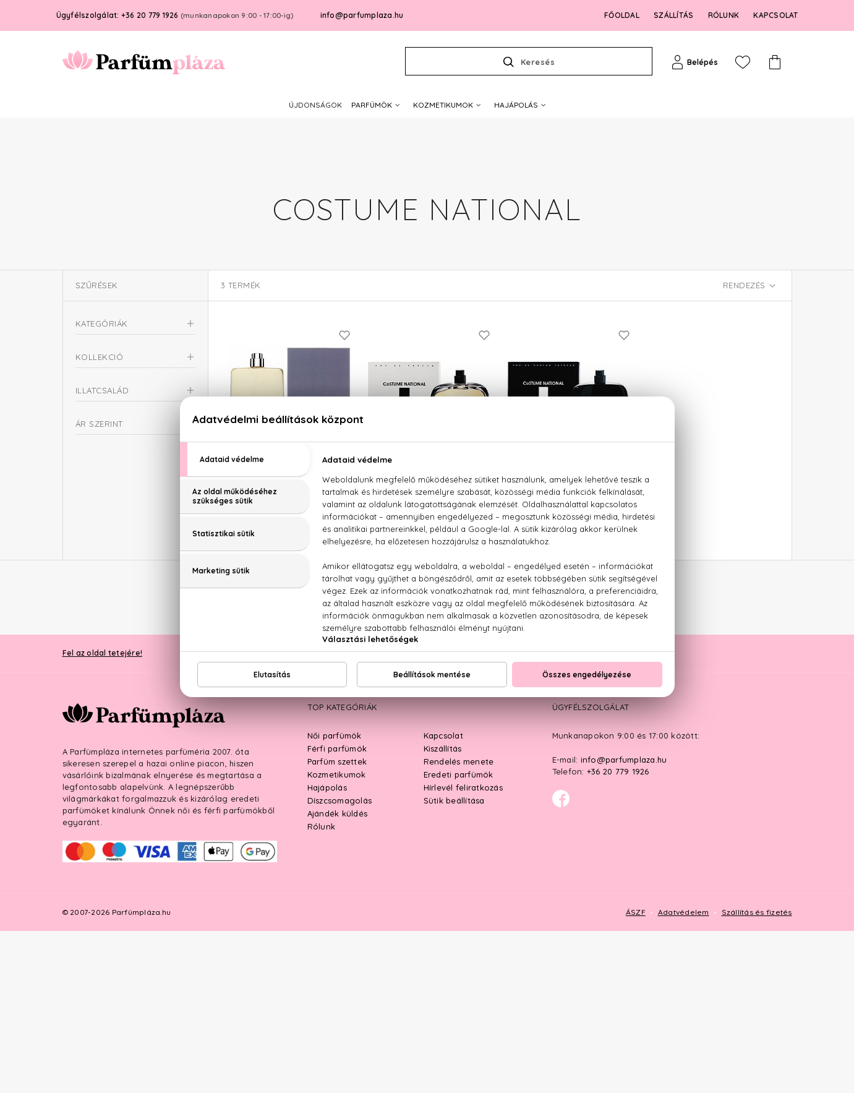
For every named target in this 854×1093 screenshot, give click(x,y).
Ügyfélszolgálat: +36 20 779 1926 (175, 15)
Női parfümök (334, 897)
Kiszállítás (443, 910)
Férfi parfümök (337, 910)
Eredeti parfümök (458, 936)
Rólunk (321, 988)
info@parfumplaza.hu (362, 15)
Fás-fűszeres (115, 538)
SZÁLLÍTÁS (673, 15)
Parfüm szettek (337, 923)
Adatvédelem (683, 1074)
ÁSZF (636, 1074)
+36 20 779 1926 (618, 933)
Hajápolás (327, 949)
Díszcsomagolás (339, 962)
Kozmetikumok (336, 936)
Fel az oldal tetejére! (102, 815)
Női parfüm (103, 396)
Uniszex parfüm (111, 419)
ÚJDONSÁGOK (315, 104)
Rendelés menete (459, 923)
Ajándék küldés (337, 975)
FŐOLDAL (621, 15)
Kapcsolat (443, 897)
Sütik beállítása (454, 962)
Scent (102, 481)
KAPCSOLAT (775, 15)
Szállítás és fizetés (757, 1074)
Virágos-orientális (127, 573)
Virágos (106, 555)
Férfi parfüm (106, 374)
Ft (120, 650)
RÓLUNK (724, 15)
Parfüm (89, 352)
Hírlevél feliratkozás (463, 949)
